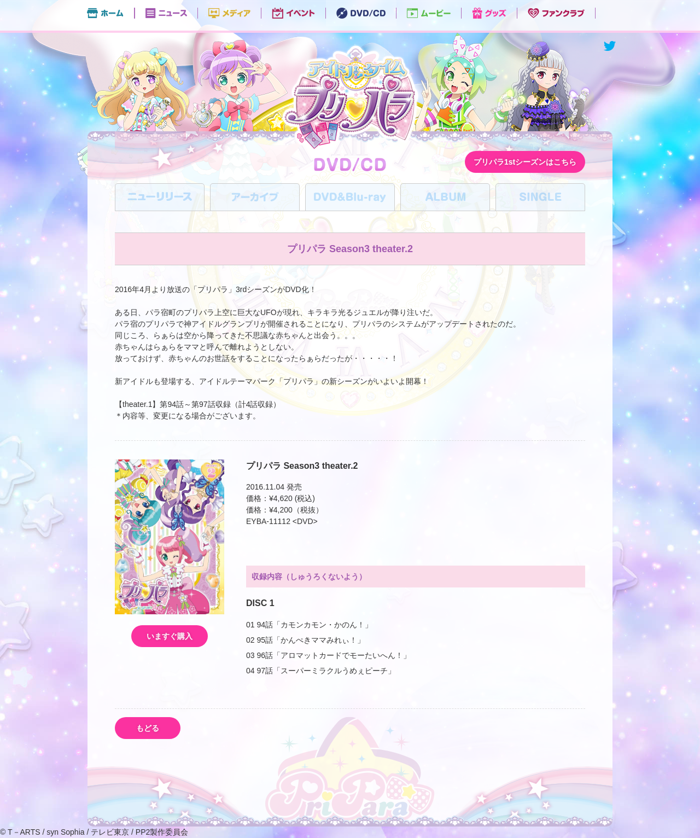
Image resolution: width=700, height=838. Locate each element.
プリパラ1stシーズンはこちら (525, 162)
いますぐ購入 (169, 636)
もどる (147, 728)
